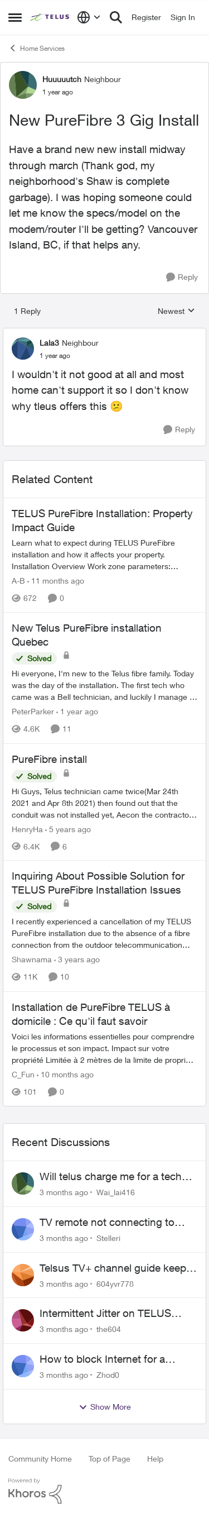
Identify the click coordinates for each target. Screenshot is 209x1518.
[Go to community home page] (50, 17)
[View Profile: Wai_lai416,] (23, 1183)
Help (155, 1458)
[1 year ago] (77, 712)
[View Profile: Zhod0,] (23, 1366)
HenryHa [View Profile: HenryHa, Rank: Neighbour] (27, 828)
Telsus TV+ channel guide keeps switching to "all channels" (116, 1268)
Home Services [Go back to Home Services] (36, 48)
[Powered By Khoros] (104, 1491)
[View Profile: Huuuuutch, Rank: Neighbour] (23, 85)
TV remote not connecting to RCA (107, 1222)
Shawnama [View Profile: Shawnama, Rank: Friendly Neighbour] (32, 960)
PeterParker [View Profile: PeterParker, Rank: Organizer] (33, 712)
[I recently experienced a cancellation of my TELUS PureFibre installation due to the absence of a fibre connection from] (104, 933)
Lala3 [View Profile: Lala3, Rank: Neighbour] (49, 342)
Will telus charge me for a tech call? (111, 1176)
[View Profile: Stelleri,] (23, 1229)
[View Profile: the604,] (23, 1320)
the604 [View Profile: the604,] (108, 1329)
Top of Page (109, 1458)
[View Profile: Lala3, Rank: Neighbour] (23, 348)
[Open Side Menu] (15, 17)
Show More (105, 1407)
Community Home (40, 1458)
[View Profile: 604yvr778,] (23, 1275)
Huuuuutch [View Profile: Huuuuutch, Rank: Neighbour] (61, 79)
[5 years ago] (68, 828)
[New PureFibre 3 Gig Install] (55, 356)
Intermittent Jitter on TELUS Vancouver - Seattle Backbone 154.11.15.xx (111, 1313)
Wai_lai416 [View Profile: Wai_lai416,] (115, 1192)
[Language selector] (88, 17)
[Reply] (182, 277)
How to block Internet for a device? (102, 1359)
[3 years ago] (77, 960)
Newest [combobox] (176, 311)
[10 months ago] (65, 1074)
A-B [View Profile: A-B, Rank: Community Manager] (18, 580)
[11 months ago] (55, 580)
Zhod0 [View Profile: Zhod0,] (107, 1374)
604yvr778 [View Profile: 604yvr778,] (115, 1283)
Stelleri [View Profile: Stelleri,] (108, 1238)
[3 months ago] (64, 1192)
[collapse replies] (104, 333)
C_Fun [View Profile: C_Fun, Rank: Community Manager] (23, 1074)
